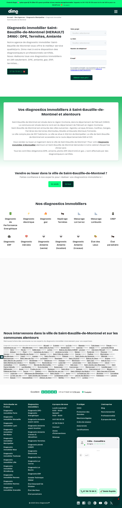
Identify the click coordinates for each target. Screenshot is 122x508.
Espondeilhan (28, 378)
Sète (12, 350)
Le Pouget (44, 358)
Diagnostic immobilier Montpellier (8, 440)
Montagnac (104, 354)
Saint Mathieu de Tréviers (13, 363)
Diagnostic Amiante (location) (61, 245)
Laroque (82, 350)
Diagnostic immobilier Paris (10, 412)
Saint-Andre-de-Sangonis (84, 356)
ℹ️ (2, 357)
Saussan (79, 369)
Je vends (54, 184)
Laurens (114, 375)
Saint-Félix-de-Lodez (61, 354)
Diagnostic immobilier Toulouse (12, 455)
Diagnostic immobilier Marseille (12, 418)
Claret (107, 363)
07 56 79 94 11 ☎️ (17, 71)
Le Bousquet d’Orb (61, 375)
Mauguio (82, 345)
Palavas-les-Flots (10, 371)
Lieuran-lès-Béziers (82, 375)
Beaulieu (32, 363)
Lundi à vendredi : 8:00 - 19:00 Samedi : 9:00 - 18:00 (59, 412)
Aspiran (43, 354)
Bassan (12, 378)
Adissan (13, 352)
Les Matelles (26, 367)
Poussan (62, 360)
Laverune (13, 373)
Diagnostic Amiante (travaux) (78, 245)
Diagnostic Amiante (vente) (43, 245)
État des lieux (34, 490)
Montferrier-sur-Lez (56, 371)
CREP (113, 219)
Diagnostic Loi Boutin (34, 468)
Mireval (109, 369)
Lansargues (76, 363)
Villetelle (104, 356)
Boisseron (48, 360)
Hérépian (100, 373)
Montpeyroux (9, 358)
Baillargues (36, 350)
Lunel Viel (61, 363)
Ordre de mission (84, 422)
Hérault (46, 345)
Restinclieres (47, 363)
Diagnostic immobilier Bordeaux (8, 432)
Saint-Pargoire (49, 356)
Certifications (83, 430)
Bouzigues (58, 358)
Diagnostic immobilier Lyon (10, 424)
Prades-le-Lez (35, 369)
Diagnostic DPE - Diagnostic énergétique (35, 413)
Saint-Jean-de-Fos (27, 358)
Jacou (68, 373)
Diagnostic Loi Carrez (34, 462)
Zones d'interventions (59, 432)
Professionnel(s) (108, 416)
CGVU (79, 408)
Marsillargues (27, 348)
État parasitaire (35, 494)
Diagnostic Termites (36, 441)
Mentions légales (84, 418)
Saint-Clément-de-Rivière (80, 371)
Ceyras (77, 354)
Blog (103, 408)
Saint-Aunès (54, 373)
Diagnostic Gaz (34, 457)
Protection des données (83, 413)
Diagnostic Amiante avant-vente (36, 420)
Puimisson (100, 375)
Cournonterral (94, 369)
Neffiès (61, 378)
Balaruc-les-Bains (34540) (68, 350)
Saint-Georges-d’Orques (106, 371)
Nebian (77, 352)
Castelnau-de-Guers (41, 352)
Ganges (6, 354)
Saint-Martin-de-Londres (13, 360)
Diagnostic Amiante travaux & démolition (36, 434)
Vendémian (33, 360)
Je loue (68, 184)
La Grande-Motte (107, 348)
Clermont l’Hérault (98, 350)
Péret (73, 378)
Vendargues (65, 348)
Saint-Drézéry (93, 363)
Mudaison (51, 369)
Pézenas (104, 352)
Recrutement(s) (108, 412)
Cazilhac (115, 350)
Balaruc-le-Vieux (92, 358)
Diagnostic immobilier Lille (10, 461)
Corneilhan (114, 373)
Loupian (35, 356)
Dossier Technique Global (35, 479)
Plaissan (65, 356)
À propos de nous (108, 420)
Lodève (60, 365)
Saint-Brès (65, 369)
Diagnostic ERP (34, 474)
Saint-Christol (74, 358)
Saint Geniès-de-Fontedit (37, 375)
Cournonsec (73, 367)
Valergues (74, 365)
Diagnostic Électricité (32, 452)
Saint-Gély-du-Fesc (46, 348)
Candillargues (106, 367)
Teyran (25, 371)
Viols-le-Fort (105, 360)
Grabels (56, 345)
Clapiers (38, 371)
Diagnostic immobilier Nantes (11, 482)
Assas (21, 369)
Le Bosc (85, 378)
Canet (22, 356)
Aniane (107, 358)
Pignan (108, 345)
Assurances (82, 426)
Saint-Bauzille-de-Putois (24, 354)
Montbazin (76, 360)
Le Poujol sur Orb (83, 373)
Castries (79, 348)
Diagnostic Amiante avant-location (36, 427)
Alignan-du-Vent (45, 378)
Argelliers (23, 365)
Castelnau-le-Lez (10, 348)
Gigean (91, 348)
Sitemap (56, 437)
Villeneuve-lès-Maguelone (33, 373)
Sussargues (58, 367)
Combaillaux (8, 365)
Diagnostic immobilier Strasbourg (8, 468)
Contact (55, 427)
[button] (116, 502)
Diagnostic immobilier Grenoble (12, 489)
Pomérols (90, 352)
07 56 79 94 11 (58, 423)
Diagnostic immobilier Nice (10, 448)
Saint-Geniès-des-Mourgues (94, 365)
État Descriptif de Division (35, 485)
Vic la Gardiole (43, 367)
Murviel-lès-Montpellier (42, 365)
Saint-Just (90, 360)
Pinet (25, 352)
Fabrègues (95, 345)
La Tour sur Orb (15, 375)
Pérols (23, 350)
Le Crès (68, 345)
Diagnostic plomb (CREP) (35, 446)
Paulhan (90, 354)
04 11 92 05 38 (58, 419)
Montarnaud (90, 367)
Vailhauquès (8, 369)
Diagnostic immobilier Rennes (11, 476)
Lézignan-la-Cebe (61, 352)
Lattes (49, 350)
